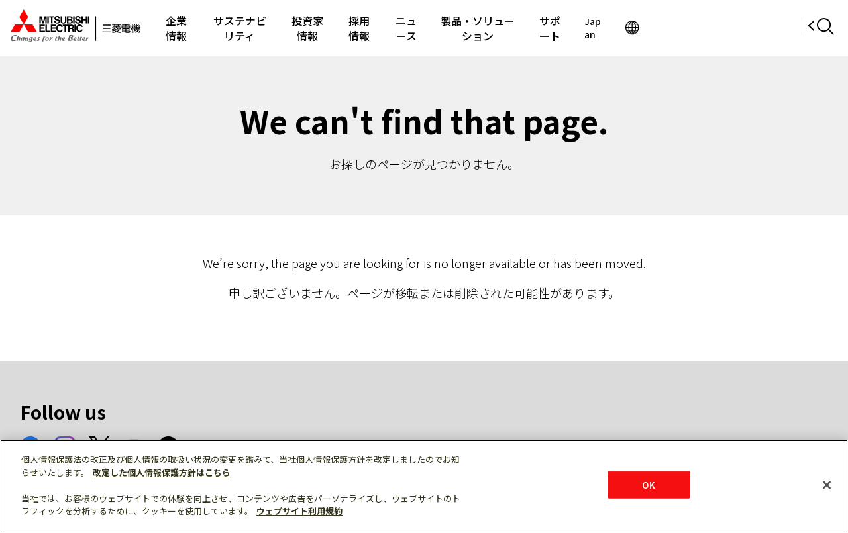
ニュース (486, 28)
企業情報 (185, 28)
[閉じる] (826, 484)
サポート (674, 28)
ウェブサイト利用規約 (299, 511)
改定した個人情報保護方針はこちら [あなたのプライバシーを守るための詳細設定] (162, 472)
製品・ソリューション (580, 28)
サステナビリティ (269, 28)
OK (648, 484)
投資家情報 (357, 28)
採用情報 (424, 28)
